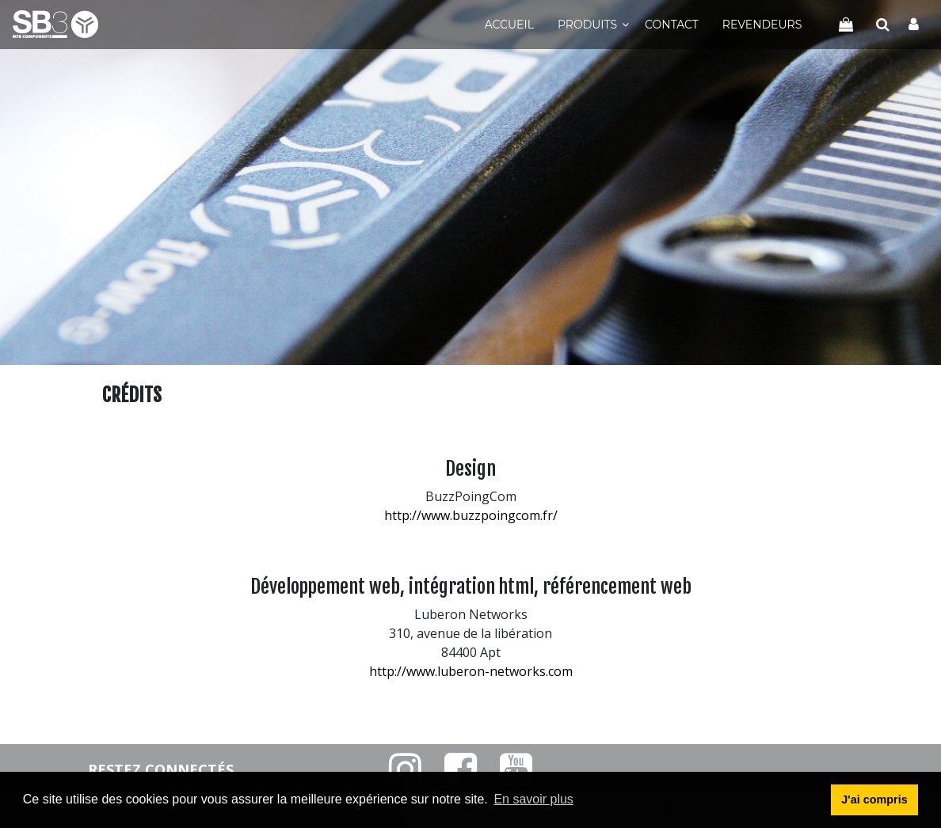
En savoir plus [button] (533, 799)
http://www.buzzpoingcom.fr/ (471, 515)
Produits (587, 24)
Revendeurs (762, 24)
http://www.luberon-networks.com (471, 671)
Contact (672, 24)
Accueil (509, 24)
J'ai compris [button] (874, 799)
